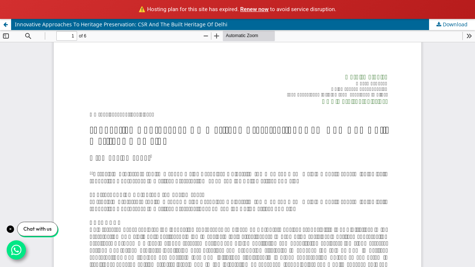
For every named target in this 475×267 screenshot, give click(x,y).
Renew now (254, 9)
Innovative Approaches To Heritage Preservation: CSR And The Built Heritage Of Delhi (121, 24)
